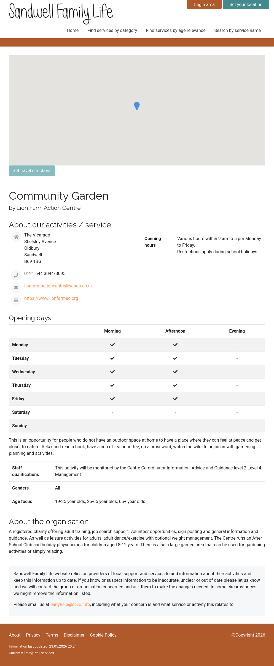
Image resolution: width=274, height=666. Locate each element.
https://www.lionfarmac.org (51, 298)
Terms (52, 635)
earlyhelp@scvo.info (70, 604)
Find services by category (112, 30)
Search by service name (237, 30)
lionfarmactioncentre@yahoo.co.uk (58, 286)
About (15, 635)
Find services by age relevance (175, 30)
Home (73, 30)
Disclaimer (74, 635)
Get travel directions (32, 170)
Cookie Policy (103, 635)
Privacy (33, 635)
